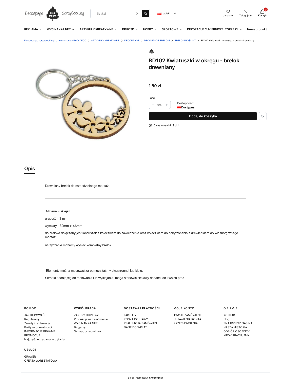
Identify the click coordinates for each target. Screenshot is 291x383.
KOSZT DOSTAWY (136, 319)
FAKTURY (130, 315)
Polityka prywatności (38, 327)
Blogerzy (80, 327)
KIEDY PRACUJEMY (236, 335)
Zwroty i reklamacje (37, 323)
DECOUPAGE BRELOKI (157, 40)
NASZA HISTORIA (235, 327)
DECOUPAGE (131, 40)
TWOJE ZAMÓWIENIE (188, 315)
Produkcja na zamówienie (91, 319)
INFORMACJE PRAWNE (39, 331)
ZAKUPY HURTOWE (87, 315)
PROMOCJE (32, 335)
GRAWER (30, 356)
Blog (226, 319)
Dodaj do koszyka (203, 116)
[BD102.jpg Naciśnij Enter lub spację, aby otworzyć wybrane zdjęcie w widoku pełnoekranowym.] (83, 105)
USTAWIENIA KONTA (187, 319)
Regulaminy (32, 319)
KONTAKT (230, 315)
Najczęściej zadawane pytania (44, 339)
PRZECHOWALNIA (186, 323)
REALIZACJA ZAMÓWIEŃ (140, 323)
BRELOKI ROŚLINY (185, 40)
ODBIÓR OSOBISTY (237, 331)
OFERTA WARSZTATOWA (40, 360)
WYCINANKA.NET (86, 323)
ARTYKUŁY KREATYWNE (105, 40)
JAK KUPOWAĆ (34, 315)
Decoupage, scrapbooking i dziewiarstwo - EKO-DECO (55, 40)
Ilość (152, 98)
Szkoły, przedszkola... (88, 331)
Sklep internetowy (144, 377)
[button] (145, 13)
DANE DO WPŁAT (135, 327)
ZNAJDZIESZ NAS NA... (239, 323)
